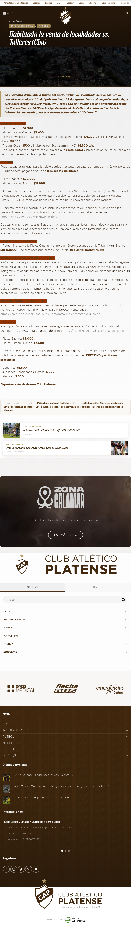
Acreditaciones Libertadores (16, 3)
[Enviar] (123, 599)
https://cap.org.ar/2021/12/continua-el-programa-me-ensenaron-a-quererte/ (51, 314)
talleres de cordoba (103, 407)
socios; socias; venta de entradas (71, 407)
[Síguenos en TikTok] (21, 869)
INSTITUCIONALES (14, 619)
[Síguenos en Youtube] (36, 869)
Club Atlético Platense (97, 403)
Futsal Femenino (108, 3)
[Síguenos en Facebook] (6, 869)
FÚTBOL (8, 627)
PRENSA (8, 643)
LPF (38, 407)
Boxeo (81, 3)
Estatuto (36, 3)
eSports (92, 3)
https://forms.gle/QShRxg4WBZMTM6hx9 (28, 216)
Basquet (70, 3)
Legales (48, 3)
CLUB (6, 611)
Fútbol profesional (22, 26)
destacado (117, 403)
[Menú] (8, 13)
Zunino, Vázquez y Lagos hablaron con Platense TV (43, 775)
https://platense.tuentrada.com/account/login (93, 330)
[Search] (127, 13)
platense (46, 407)
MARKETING (10, 635)
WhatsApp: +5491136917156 (21, 839)
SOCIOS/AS (10, 652)
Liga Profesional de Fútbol (19, 407)
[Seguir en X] (28, 869)
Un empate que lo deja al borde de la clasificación (41, 797)
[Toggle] (126, 611)
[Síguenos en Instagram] (13, 869)
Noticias (43, 26)
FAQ (58, 3)
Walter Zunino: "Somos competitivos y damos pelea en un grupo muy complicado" (61, 786)
